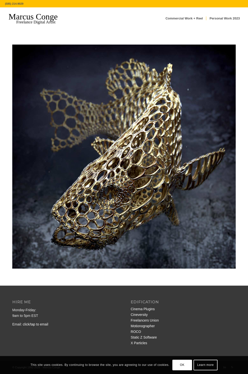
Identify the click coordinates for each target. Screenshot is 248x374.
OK (182, 365)
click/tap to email (35, 324)
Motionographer (143, 326)
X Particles (139, 343)
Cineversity (139, 315)
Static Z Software (144, 337)
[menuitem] (184, 18)
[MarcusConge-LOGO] (37, 18)
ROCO (136, 332)
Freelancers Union (145, 320)
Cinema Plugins (143, 309)
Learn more (205, 365)
